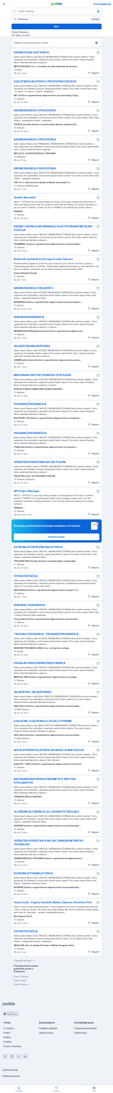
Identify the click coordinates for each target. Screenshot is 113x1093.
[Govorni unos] (98, 11)
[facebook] (5, 1056)
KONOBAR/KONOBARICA (29, 317)
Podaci (6, 1032)
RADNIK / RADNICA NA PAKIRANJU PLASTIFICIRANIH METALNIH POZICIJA (53, 228)
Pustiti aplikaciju (102, 4)
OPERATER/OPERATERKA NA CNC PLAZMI (40, 462)
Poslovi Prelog (20, 980)
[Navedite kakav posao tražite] (57, 11)
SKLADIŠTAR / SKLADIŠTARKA (32, 692)
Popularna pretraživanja (85, 1028)
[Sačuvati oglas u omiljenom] (98, 53)
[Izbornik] (4, 4)
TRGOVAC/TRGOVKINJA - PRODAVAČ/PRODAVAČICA (46, 634)
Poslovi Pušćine (21, 984)
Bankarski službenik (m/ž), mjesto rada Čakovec (43, 259)
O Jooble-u (8, 1028)
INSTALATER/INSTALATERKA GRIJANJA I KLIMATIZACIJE (49, 750)
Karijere (7, 1037)
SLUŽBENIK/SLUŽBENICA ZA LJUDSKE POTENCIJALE (46, 811)
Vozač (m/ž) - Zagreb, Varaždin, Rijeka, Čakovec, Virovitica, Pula (53, 902)
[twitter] (18, 1056)
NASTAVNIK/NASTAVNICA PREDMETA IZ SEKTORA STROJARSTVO (45, 781)
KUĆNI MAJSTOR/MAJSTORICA (33, 873)
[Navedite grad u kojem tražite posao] (57, 19)
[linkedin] (25, 1056)
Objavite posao (46, 1032)
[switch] (97, 42)
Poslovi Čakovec (21, 976)
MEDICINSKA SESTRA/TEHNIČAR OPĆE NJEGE (42, 375)
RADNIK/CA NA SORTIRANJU (31, 52)
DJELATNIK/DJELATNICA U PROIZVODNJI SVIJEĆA (45, 81)
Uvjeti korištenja (10, 1070)
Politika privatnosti (11, 1076)
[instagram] (12, 1056)
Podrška (7, 1041)
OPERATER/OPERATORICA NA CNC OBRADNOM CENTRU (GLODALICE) (48, 842)
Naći (56, 26)
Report (93, 73)
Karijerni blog (80, 1032)
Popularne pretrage (25, 960)
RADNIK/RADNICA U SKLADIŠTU (33, 288)
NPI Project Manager (26, 491)
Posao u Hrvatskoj (12, 1046)
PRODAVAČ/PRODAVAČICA (30, 404)
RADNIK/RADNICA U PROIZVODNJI (35, 110)
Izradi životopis (56, 536)
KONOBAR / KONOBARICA (29, 605)
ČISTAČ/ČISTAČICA (26, 576)
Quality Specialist (25, 197)
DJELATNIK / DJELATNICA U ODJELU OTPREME (43, 721)
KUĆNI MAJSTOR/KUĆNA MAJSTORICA (38, 547)
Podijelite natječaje (48, 1028)
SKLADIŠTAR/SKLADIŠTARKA (32, 346)
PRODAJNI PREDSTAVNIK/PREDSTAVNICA (39, 663)
